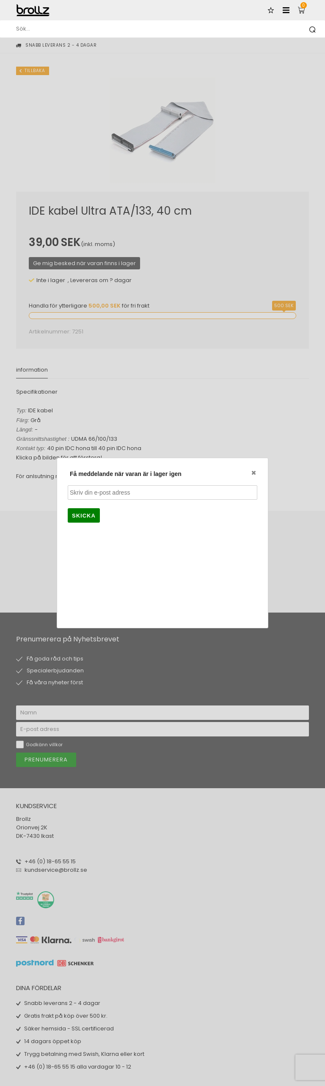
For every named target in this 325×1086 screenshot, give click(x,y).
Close (253, 472)
